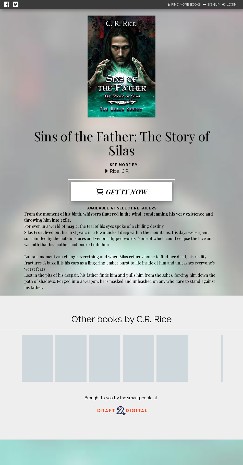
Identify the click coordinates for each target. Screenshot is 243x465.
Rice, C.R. (119, 171)
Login (229, 4)
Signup (211, 4)
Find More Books (184, 4)
